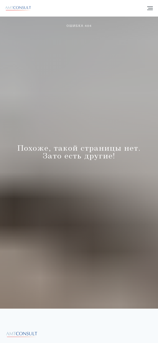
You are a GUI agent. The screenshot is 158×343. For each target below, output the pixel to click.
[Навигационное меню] (150, 8)
